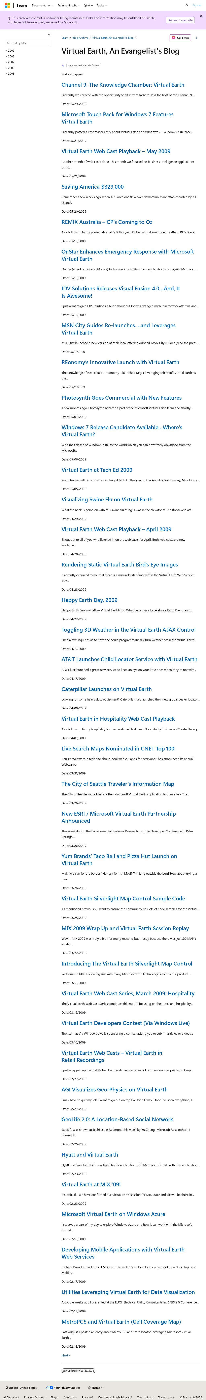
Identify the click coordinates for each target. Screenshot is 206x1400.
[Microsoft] (7, 5)
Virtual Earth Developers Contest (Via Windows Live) (126, 1022)
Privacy (86, 1397)
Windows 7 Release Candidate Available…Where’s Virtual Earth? (122, 430)
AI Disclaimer (11, 1397)
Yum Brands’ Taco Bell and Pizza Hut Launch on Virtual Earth (119, 859)
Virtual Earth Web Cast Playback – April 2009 (116, 529)
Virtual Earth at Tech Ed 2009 (97, 469)
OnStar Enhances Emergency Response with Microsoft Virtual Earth (128, 255)
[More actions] (196, 37)
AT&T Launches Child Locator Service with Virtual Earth (130, 659)
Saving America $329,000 (93, 186)
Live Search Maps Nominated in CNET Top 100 (118, 748)
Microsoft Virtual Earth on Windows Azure (113, 1213)
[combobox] (27, 43)
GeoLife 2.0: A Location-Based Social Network (117, 1119)
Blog (53, 1397)
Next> (66, 1355)
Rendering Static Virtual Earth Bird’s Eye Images (120, 564)
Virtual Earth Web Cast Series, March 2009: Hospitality (128, 993)
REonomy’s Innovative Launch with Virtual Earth (120, 362)
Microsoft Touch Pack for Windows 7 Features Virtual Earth (118, 117)
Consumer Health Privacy (114, 1397)
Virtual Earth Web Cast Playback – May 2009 (116, 151)
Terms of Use (145, 1397)
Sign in (197, 5)
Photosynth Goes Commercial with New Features (122, 397)
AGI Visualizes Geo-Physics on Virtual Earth (115, 1089)
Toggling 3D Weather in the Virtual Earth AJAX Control (129, 629)
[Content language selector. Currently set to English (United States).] (21, 1387)
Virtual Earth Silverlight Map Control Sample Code (123, 898)
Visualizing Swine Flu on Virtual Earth (107, 499)
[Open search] (187, 5)
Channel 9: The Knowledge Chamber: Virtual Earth (123, 84)
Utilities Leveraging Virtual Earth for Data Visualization (128, 1291)
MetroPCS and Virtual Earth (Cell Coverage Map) (121, 1321)
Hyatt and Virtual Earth (90, 1154)
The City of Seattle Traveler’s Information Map (118, 783)
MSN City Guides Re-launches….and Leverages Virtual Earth (119, 328)
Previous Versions (35, 1397)
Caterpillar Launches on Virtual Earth (107, 688)
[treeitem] (29, 51)
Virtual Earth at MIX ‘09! (91, 1184)
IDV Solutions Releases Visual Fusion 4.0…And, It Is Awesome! (121, 292)
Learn (65, 37)
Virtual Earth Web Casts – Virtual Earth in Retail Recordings (112, 1056)
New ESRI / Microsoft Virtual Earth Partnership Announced (119, 817)
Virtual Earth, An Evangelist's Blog (113, 37)
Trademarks (165, 1397)
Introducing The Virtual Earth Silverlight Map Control (127, 963)
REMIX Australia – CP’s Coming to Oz (107, 221)
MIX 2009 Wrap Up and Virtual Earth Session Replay (125, 928)
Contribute (70, 1397)
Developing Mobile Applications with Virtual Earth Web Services (123, 1253)
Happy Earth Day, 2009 (89, 599)
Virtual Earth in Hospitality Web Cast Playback (118, 718)
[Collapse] (49, 34)
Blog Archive (80, 37)
